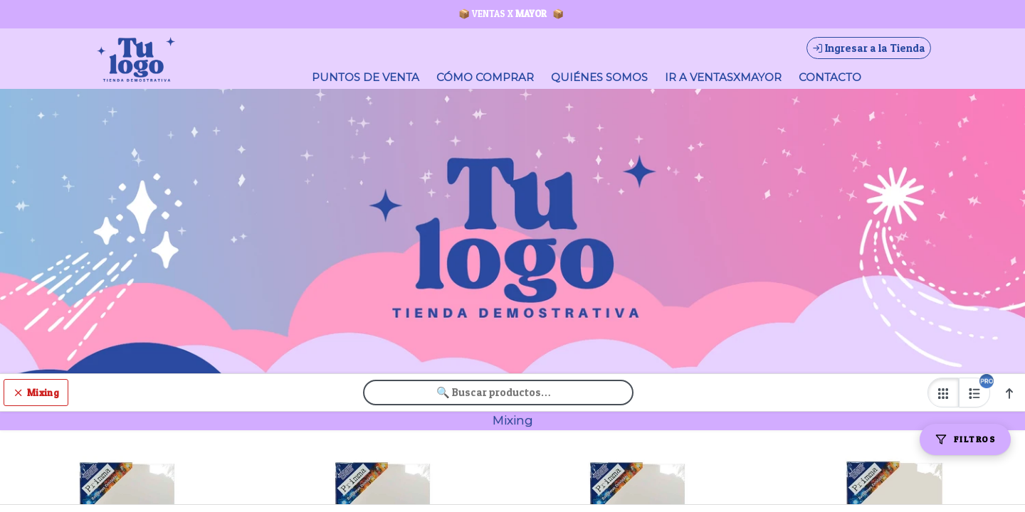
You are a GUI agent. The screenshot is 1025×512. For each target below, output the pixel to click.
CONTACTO (830, 77)
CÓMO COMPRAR (485, 77)
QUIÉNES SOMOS (599, 77)
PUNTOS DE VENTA (365, 77)
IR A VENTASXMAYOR (723, 77)
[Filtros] (965, 439)
